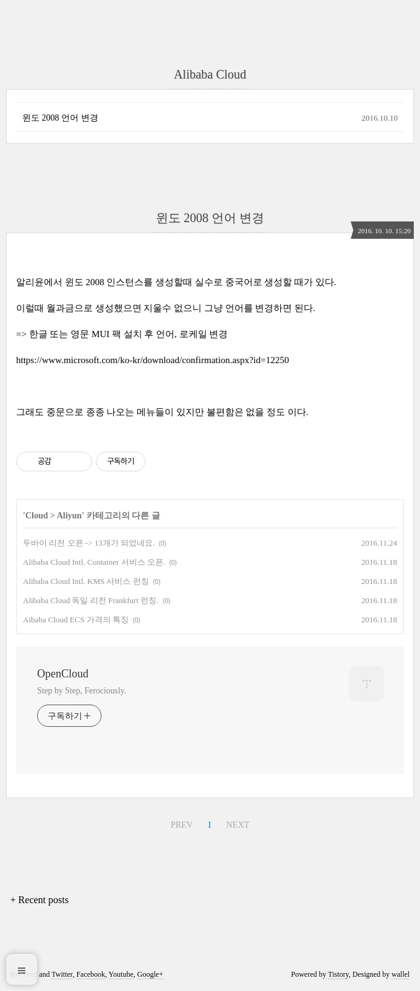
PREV (182, 825)
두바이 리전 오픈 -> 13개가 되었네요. (89, 542)
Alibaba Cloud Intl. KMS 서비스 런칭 (86, 581)
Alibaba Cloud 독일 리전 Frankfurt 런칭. (91, 600)
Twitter (61, 974)
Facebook (90, 974)
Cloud (36, 515)
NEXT (237, 825)
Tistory (338, 974)
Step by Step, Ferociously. (81, 690)
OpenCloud (62, 673)
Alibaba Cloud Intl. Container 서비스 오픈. (94, 562)
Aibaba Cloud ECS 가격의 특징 (76, 619)
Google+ (150, 974)
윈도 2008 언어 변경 (60, 117)
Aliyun (69, 515)
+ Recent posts (40, 899)
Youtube (121, 974)
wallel (400, 974)
